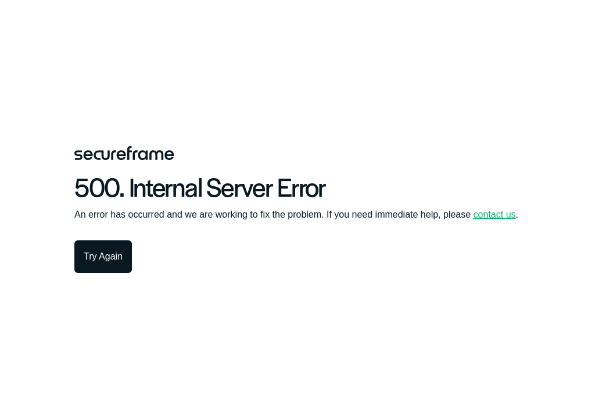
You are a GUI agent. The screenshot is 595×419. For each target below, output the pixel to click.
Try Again (103, 256)
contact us (495, 214)
